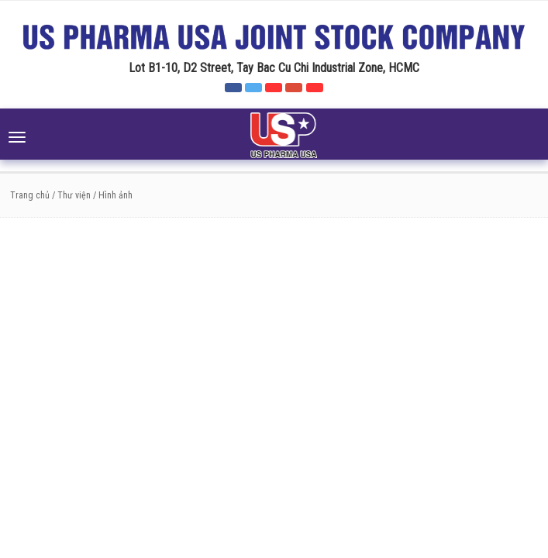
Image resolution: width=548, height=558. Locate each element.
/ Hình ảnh (113, 195)
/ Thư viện (70, 195)
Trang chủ (30, 195)
